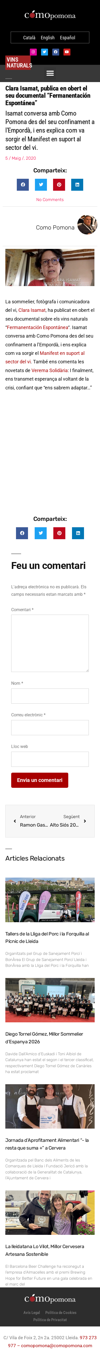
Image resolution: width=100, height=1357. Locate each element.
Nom (17, 683)
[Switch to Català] (29, 38)
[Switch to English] (47, 38)
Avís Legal (31, 1312)
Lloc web (19, 746)
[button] (23, 185)
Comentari (22, 609)
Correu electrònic (28, 714)
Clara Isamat (32, 310)
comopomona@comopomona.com (56, 1345)
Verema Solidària (49, 370)
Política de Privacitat (50, 1319)
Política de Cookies (61, 1312)
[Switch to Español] (67, 38)
